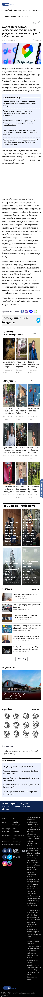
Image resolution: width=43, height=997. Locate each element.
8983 (35, 583)
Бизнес (36, 10)
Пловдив (8, 10)
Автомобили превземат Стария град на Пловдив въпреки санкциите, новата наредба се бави (9, 364)
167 (27, 599)
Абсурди (5, 809)
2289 (30, 419)
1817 (15, 495)
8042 (30, 458)
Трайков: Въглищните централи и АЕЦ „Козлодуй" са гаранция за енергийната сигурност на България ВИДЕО (22, 489)
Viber (26, 311)
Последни (7, 589)
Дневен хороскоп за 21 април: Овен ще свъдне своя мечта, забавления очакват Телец (27, 628)
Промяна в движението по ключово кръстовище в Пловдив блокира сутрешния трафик (12, 570)
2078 (27, 630)
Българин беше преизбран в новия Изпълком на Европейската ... (21, 779)
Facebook (22, 311)
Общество (24, 804)
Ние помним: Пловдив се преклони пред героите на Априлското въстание (33, 489)
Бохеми (26, 806)
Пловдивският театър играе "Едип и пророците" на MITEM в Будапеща (26, 648)
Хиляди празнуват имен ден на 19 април (18, 767)
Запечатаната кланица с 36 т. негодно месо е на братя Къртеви (21, 786)
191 (27, 651)
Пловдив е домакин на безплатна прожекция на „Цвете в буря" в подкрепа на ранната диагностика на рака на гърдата (22, 364)
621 (27, 620)
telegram (31, 311)
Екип (13, 818)
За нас (4, 818)
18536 (16, 583)
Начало (5, 804)
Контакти (6, 835)
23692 (16, 544)
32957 (35, 544)
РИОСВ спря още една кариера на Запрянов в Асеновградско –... (20, 793)
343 (17, 372)
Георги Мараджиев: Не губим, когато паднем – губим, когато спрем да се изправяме (33, 364)
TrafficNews (37, 40)
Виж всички (34, 333)
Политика (27, 10)
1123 (30, 497)
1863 (18, 497)
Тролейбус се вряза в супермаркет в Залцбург (26, 606)
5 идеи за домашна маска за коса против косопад (25, 595)
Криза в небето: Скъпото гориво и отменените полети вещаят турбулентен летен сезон (30, 570)
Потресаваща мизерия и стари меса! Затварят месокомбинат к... (21, 772)
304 (27, 609)
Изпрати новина (41, 488)
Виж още (21, 659)
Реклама (5, 822)
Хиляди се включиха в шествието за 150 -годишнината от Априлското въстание (10, 411)
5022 (27, 456)
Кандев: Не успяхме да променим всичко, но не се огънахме (25, 616)
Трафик (17, 806)
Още (29, 16)
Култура (22, 16)
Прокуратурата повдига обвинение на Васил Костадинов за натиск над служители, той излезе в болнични (31, 530)
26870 (18, 419)
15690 (15, 456)
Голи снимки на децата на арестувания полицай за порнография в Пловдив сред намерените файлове (12, 531)
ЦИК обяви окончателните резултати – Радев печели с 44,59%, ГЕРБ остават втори (10, 450)
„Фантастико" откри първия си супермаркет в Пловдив (16, 695)
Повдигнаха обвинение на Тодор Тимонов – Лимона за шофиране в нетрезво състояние (33, 450)
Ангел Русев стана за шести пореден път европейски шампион (33, 411)
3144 (30, 372)
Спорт (14, 16)
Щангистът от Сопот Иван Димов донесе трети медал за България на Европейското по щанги (10, 489)
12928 (5, 419)
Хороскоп (7, 709)
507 (27, 641)
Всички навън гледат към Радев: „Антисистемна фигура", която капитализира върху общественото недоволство (23, 450)
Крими (7, 16)
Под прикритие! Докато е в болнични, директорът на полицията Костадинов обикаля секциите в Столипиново (22, 411)
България (18, 10)
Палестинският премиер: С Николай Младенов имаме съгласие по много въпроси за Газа (26, 638)
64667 (15, 698)
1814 (5, 372)
